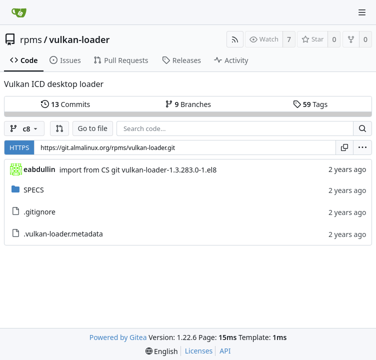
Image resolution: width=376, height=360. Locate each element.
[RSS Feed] (235, 39)
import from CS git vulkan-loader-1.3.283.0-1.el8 (138, 169)
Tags (310, 104)
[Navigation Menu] (362, 13)
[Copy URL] (345, 147)
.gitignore (40, 211)
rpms (31, 39)
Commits (65, 104)
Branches (188, 104)
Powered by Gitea (118, 337)
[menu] (362, 147)
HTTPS (19, 147)
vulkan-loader (79, 39)
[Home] (19, 13)
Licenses (199, 351)
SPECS (34, 189)
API (225, 351)
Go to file (93, 128)
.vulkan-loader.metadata (63, 233)
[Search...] (362, 128)
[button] (59, 128)
